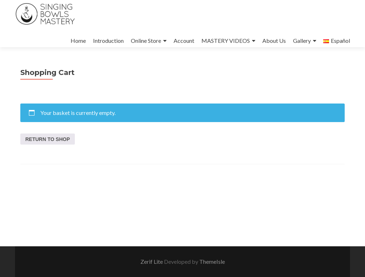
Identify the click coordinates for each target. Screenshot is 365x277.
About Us (274, 40)
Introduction (108, 40)
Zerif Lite (152, 261)
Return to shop (47, 139)
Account (184, 40)
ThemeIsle (212, 261)
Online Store (146, 40)
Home (78, 40)
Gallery (302, 40)
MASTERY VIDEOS (225, 40)
